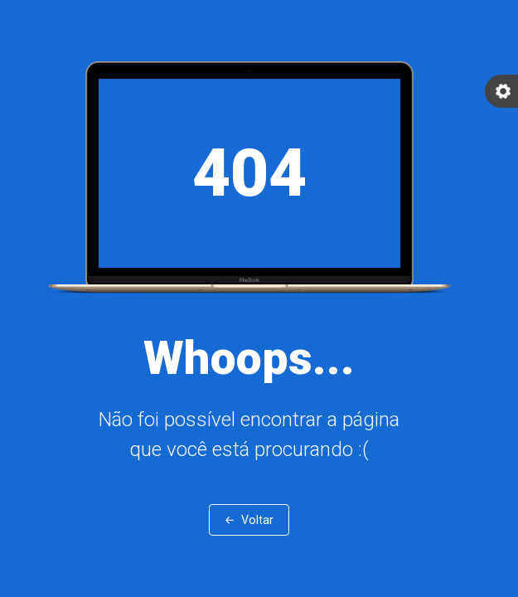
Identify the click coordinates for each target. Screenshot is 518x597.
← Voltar (249, 520)
